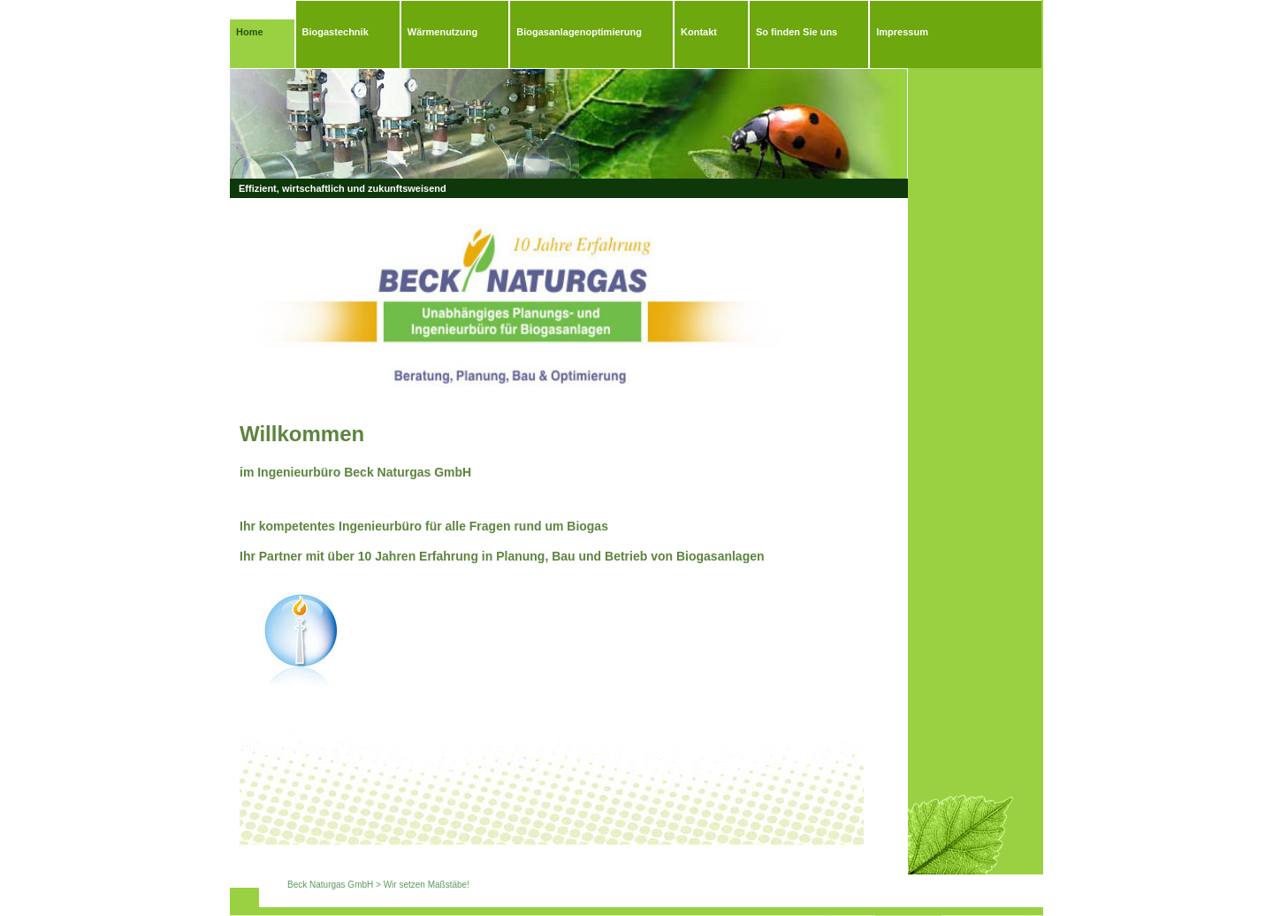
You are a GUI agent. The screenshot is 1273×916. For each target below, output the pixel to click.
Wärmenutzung (442, 32)
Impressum (902, 32)
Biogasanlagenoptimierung (579, 32)
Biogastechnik (335, 32)
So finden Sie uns (796, 32)
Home (249, 32)
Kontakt (699, 32)
